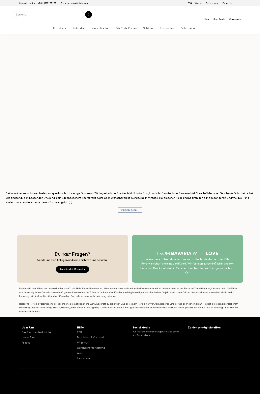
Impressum (84, 358)
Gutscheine (188, 28)
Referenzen (212, 3)
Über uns (199, 3)
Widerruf (83, 342)
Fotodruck (59, 28)
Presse (26, 342)
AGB (80, 353)
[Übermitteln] (88, 14)
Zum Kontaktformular (72, 269)
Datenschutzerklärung (91, 348)
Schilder (148, 28)
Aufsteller (79, 28)
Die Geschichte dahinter (37, 332)
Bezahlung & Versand (90, 337)
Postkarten (167, 28)
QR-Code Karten (126, 28)
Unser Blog (29, 337)
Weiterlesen (130, 210)
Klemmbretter (100, 28)
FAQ (190, 3)
